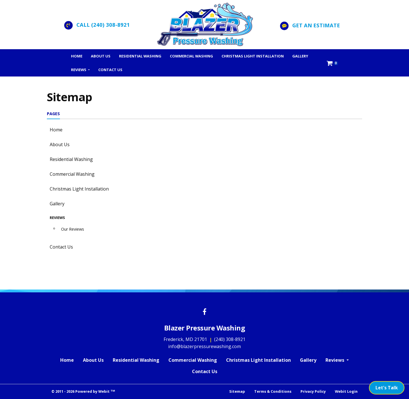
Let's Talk (386, 387)
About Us (100, 56)
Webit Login (346, 391)
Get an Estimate (316, 25)
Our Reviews (72, 229)
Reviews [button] (79, 69)
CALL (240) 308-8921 (103, 24)
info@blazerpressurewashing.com (204, 346)
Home (76, 56)
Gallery (300, 56)
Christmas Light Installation (253, 56)
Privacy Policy (313, 391)
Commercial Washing (191, 56)
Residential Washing (140, 56)
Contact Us (110, 69)
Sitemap (237, 391)
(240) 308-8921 (229, 339)
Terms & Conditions (272, 391)
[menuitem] (77, 56)
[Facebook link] (204, 312)
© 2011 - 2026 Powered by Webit (83, 391)
